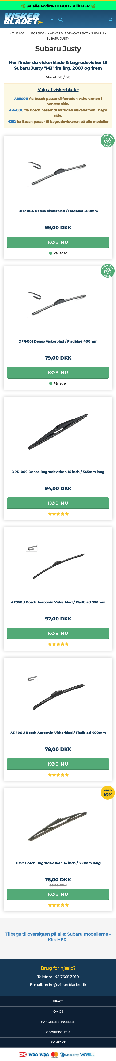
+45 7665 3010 (66, 977)
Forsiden (39, 33)
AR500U (21, 99)
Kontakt (58, 1042)
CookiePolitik (58, 1032)
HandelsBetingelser (58, 1022)
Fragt (58, 1001)
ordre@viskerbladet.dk (64, 985)
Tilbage (18, 33)
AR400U (16, 110)
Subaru (97, 33)
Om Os (58, 1011)
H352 (12, 122)
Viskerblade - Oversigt (69, 33)
